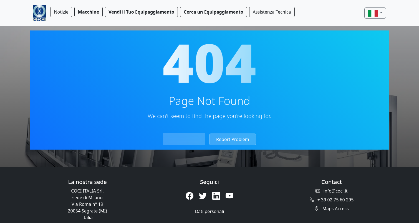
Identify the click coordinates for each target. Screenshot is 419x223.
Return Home (184, 139)
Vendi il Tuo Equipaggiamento (141, 12)
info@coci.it (331, 191)
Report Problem (232, 139)
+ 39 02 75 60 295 (332, 200)
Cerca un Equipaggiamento (213, 12)
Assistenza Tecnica (272, 12)
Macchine (88, 12)
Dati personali (209, 211)
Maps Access (331, 209)
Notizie (61, 12)
